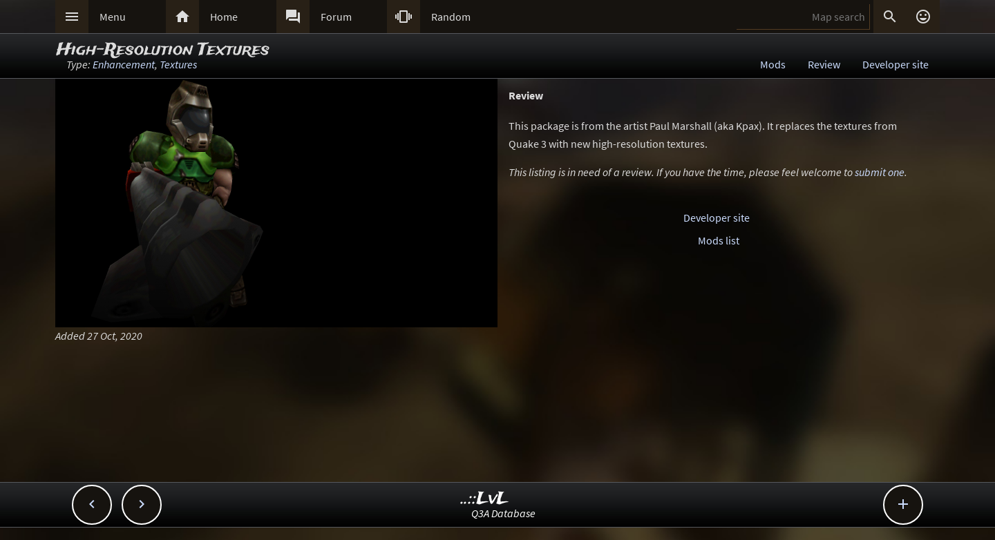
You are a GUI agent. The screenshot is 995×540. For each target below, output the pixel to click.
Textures (178, 64)
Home (224, 16)
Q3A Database (503, 513)
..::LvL (485, 499)
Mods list (718, 240)
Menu (113, 16)
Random (451, 16)
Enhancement (124, 64)
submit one (879, 172)
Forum (336, 16)
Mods (773, 64)
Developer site (895, 64)
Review (824, 64)
